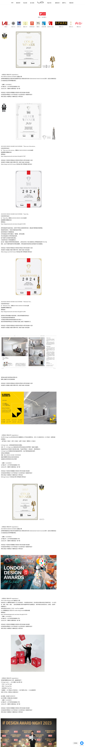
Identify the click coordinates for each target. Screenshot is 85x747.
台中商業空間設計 (52, 745)
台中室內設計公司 (39, 745)
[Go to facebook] (81, 743)
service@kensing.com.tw (56, 715)
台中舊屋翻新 (45, 745)
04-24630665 (53, 717)
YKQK (54, 743)
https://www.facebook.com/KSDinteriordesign (63, 719)
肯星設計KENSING (37, 743)
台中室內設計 (32, 745)
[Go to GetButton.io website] (82, 745)
